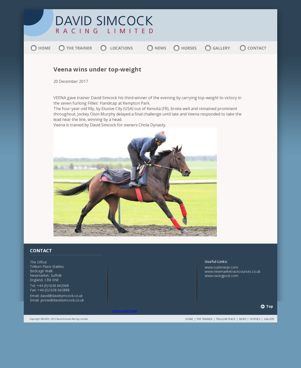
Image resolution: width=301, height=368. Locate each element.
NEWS (242, 319)
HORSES (255, 319)
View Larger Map (124, 310)
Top (269, 306)
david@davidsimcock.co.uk (61, 295)
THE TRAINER (204, 319)
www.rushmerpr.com (221, 267)
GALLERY (269, 319)
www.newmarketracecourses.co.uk (232, 271)
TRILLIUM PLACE (225, 319)
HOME (189, 319)
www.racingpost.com (221, 275)
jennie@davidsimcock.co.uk (62, 300)
